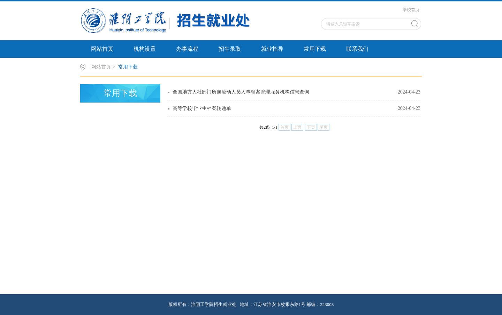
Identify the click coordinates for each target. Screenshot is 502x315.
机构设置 (145, 49)
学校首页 (411, 9)
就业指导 (272, 49)
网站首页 (102, 49)
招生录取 (230, 49)
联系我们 (357, 49)
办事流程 (187, 49)
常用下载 (315, 49)
